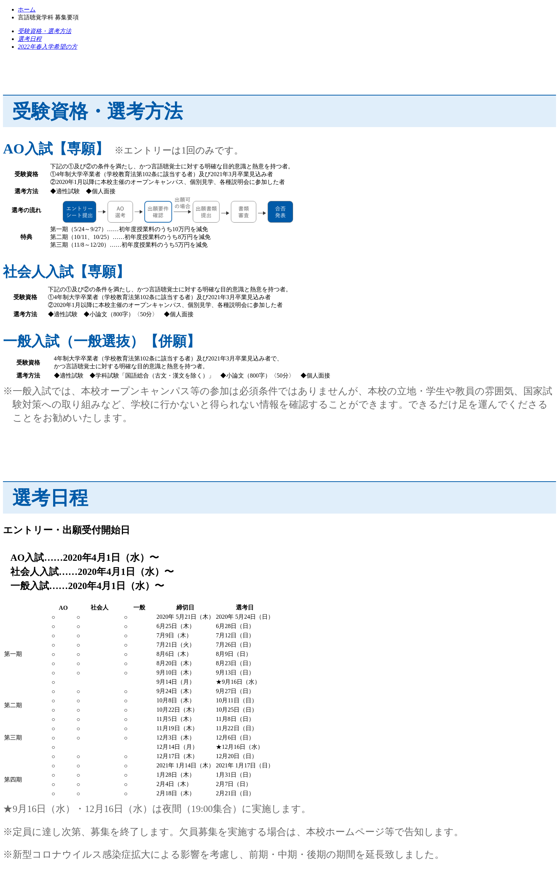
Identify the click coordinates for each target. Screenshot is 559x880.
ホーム (27, 9)
